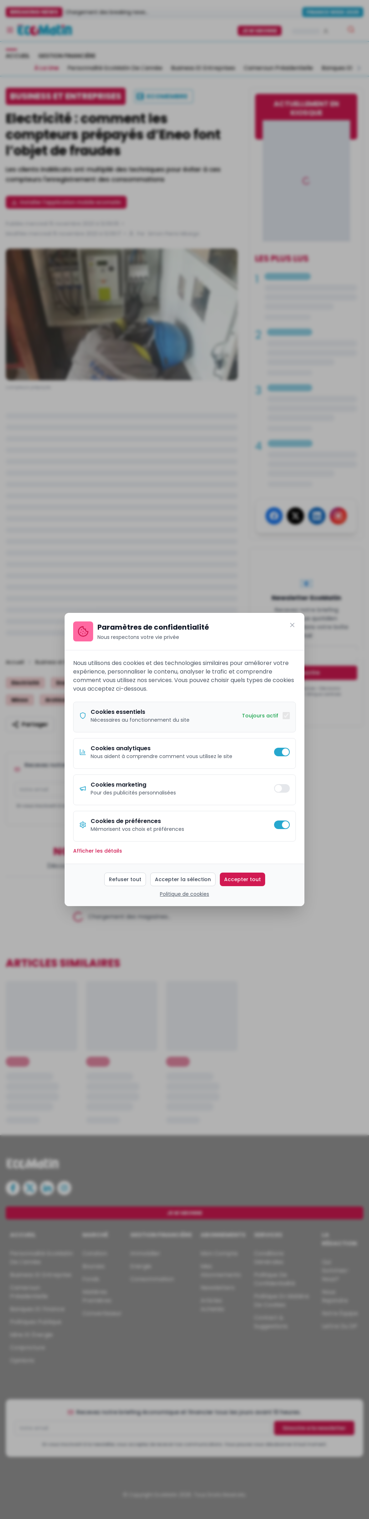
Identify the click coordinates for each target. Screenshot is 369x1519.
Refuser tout (125, 879)
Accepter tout (242, 879)
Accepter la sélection (183, 879)
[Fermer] (292, 625)
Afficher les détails (97, 850)
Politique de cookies (184, 894)
